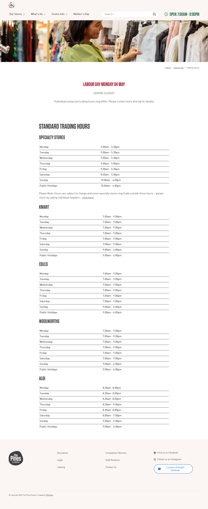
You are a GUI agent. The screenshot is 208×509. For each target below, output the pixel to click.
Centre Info (88, 14)
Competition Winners (116, 453)
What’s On (66, 14)
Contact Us (110, 467)
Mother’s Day (109, 14)
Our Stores (45, 14)
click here (88, 197)
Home (168, 68)
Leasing (61, 467)
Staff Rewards (112, 460)
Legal (60, 460)
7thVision (49, 495)
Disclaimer (62, 453)
